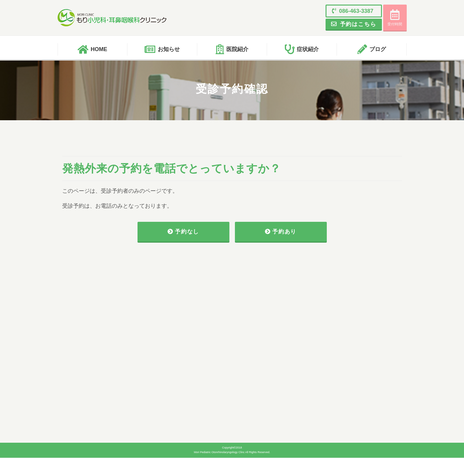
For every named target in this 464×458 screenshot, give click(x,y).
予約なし (183, 232)
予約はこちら (352, 24)
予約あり (281, 232)
